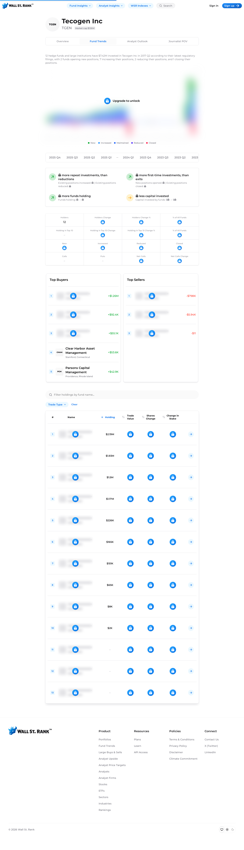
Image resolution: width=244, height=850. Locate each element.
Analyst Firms (107, 778)
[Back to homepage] (17, 6)
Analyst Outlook (137, 41)
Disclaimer (176, 752)
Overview (63, 41)
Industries (105, 803)
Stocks (103, 784)
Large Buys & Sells (110, 752)
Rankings (105, 810)
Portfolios (105, 739)
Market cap (85, 28)
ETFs (102, 790)
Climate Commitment (183, 758)
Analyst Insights (111, 5)
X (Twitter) (211, 745)
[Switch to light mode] (227, 829)
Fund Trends (98, 41)
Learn (137, 745)
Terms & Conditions (181, 739)
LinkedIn (210, 752)
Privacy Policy (178, 745)
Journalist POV (178, 41)
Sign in (213, 5)
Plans (137, 739)
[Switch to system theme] (222, 829)
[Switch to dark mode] (232, 829)
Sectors (103, 797)
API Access (141, 752)
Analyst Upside (108, 758)
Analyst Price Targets (112, 765)
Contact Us (212, 739)
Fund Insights (80, 5)
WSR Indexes (141, 5)
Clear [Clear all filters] (74, 404)
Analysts (104, 771)
